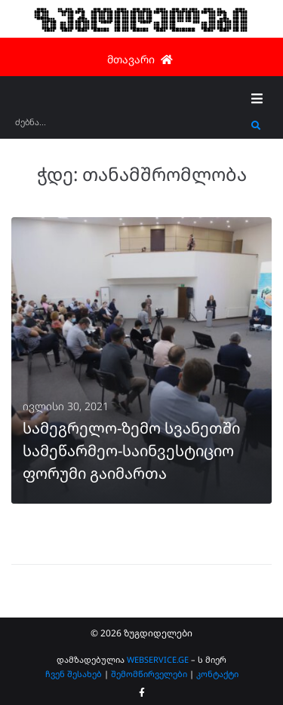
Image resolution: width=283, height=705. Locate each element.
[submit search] (256, 125)
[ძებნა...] (129, 127)
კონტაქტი (217, 673)
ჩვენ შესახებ (73, 673)
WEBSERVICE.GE (158, 659)
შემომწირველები (149, 673)
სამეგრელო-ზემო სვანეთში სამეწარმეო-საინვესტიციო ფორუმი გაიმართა (131, 450)
